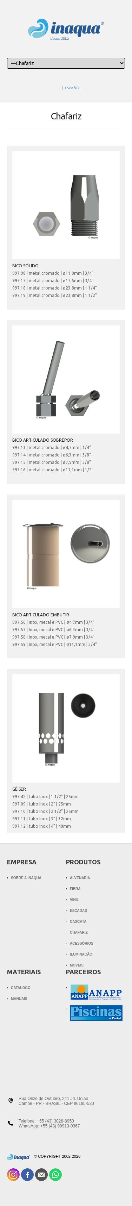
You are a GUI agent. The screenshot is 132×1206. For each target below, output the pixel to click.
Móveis (77, 965)
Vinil (74, 900)
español (73, 88)
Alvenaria (80, 878)
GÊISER (19, 789)
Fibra (75, 889)
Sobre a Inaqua (26, 878)
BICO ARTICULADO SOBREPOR (42, 440)
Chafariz (79, 932)
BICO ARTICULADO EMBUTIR (40, 615)
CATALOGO (21, 988)
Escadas (78, 911)
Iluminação (81, 954)
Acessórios (81, 943)
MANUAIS (19, 999)
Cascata (78, 922)
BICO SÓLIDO (25, 265)
